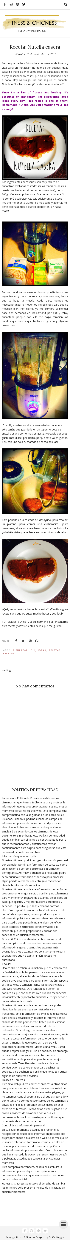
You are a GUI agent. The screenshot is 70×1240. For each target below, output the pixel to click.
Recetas (55, 650)
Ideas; (42, 650)
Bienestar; (21, 650)
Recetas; (9, 653)
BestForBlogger (56, 1237)
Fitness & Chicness (25, 1237)
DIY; (33, 650)
